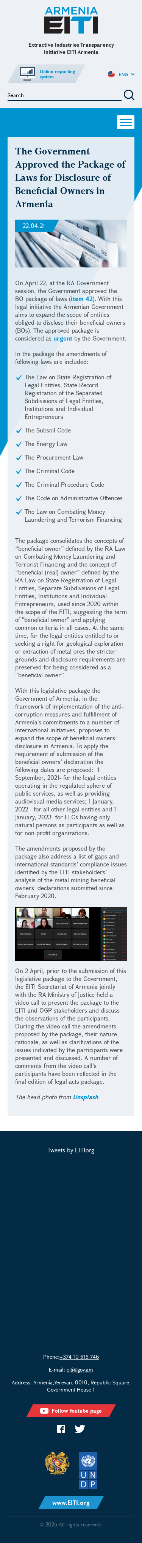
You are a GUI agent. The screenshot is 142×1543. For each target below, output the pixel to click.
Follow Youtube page (71, 1410)
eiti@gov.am (80, 1369)
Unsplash (85, 1097)
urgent (62, 338)
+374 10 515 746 (79, 1356)
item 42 (82, 298)
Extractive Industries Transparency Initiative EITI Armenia (71, 20)
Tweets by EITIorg (71, 1150)
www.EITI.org (71, 1502)
